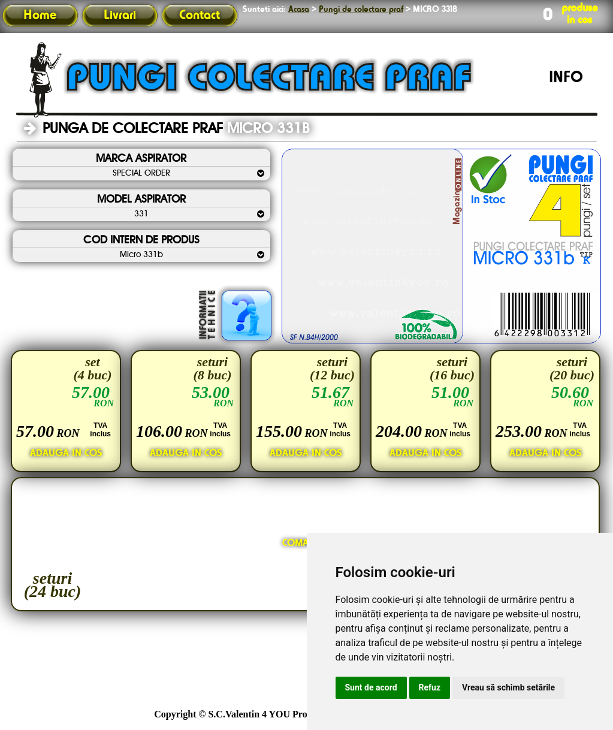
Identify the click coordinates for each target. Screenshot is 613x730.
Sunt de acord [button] (371, 687)
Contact (199, 15)
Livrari (120, 15)
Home (39, 15)
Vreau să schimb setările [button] (508, 687)
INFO (566, 78)
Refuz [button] (430, 687)
